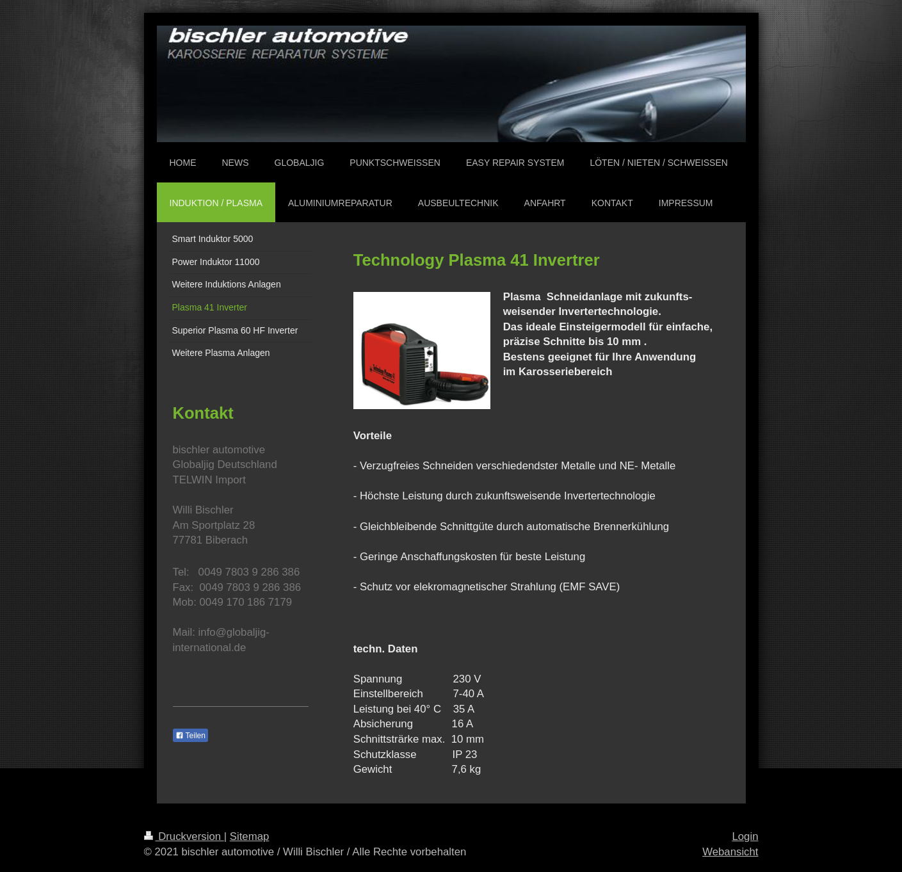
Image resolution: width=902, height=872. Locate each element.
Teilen (190, 735)
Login (745, 836)
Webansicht (730, 852)
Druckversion (184, 836)
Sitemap (250, 836)
